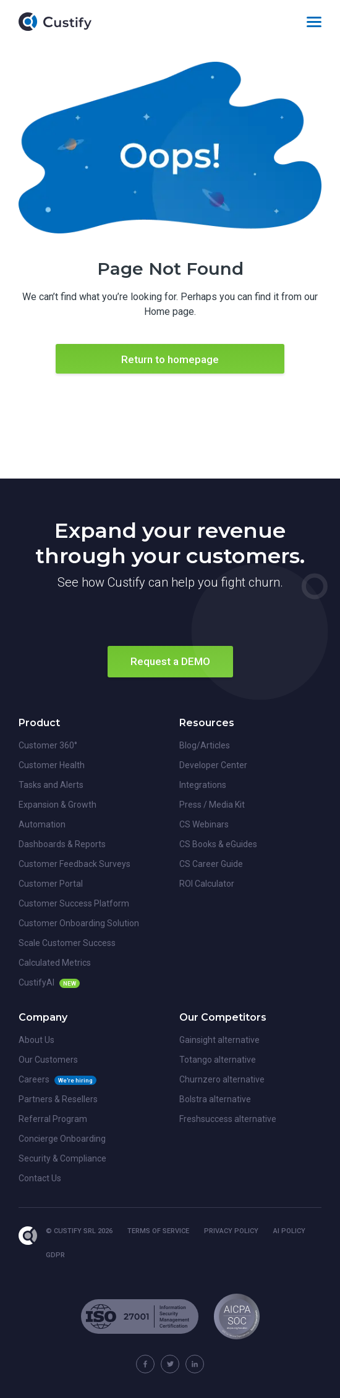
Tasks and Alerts (51, 785)
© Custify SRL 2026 (79, 1231)
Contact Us (40, 1178)
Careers (34, 1079)
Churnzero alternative (222, 1079)
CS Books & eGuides (218, 844)
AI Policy (289, 1231)
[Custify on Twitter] (170, 1364)
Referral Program (53, 1119)
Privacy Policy (231, 1231)
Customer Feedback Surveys (74, 864)
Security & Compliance (62, 1158)
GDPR (55, 1255)
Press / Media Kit (212, 805)
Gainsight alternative (219, 1040)
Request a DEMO (170, 661)
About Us (36, 1040)
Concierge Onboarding (62, 1139)
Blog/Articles (204, 745)
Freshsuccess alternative (227, 1119)
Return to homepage (170, 359)
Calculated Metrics (55, 963)
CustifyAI (36, 982)
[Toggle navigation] (314, 22)
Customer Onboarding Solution (79, 923)
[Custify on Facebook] (145, 1364)
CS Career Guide (211, 864)
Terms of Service (158, 1231)
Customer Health (52, 765)
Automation (42, 824)
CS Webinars (204, 824)
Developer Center (213, 765)
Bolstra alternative (215, 1099)
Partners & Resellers (58, 1099)
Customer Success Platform (74, 903)
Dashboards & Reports (62, 844)
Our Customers (48, 1060)
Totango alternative (217, 1060)
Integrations (202, 785)
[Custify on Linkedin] (194, 1364)
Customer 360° (48, 745)
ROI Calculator (206, 884)
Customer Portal (51, 884)
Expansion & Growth (57, 805)
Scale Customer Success (67, 943)
